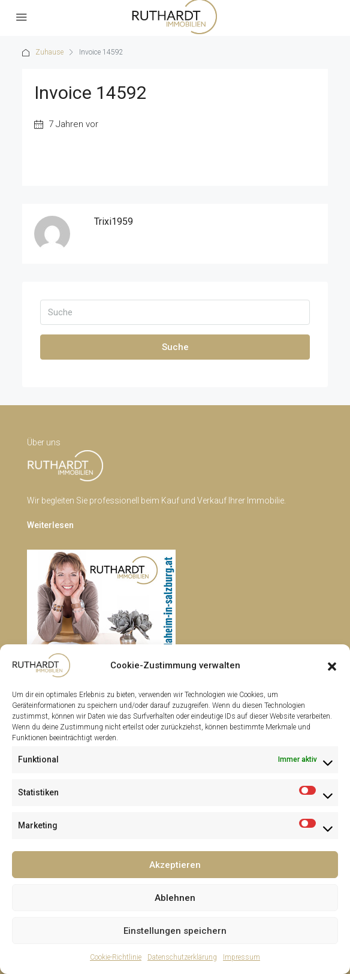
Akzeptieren (175, 865)
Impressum (241, 957)
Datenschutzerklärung (182, 957)
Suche (175, 347)
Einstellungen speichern (175, 930)
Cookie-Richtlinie (115, 957)
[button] (332, 665)
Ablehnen (175, 897)
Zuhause (49, 52)
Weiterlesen (50, 525)
